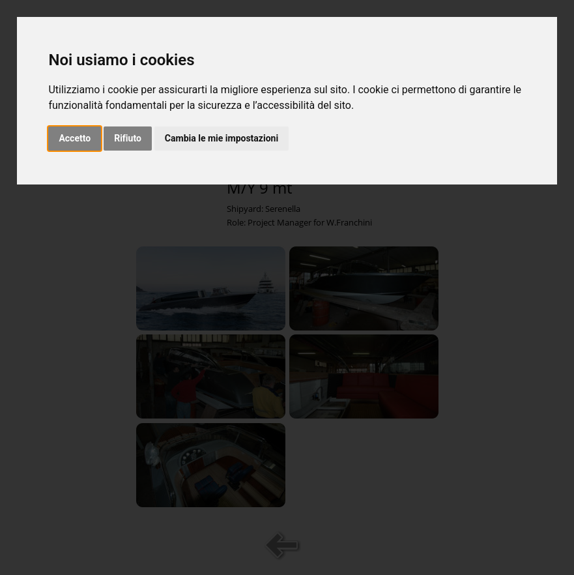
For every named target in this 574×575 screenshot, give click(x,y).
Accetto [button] (75, 138)
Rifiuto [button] (127, 138)
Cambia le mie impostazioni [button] (221, 138)
